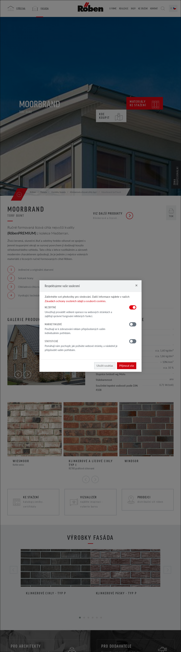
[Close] (136, 285)
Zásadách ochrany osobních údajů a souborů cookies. (75, 301)
